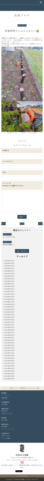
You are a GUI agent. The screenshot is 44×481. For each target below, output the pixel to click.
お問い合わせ (5, 436)
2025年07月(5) (9, 273)
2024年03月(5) (9, 312)
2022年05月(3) (9, 368)
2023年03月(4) (9, 343)
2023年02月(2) (9, 345)
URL (4, 172)
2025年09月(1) (9, 268)
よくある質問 (5, 438)
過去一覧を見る (22, 251)
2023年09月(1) (9, 327)
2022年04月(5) (9, 371)
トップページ (5, 395)
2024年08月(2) (9, 299)
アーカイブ (22, 256)
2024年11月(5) (9, 294)
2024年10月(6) (9, 297)
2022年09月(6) (9, 358)
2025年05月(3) (9, 279)
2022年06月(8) (9, 366)
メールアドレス (8, 161)
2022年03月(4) (9, 373)
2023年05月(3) (9, 338)
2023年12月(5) (9, 320)
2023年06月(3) (9, 335)
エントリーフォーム (8, 429)
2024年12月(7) (9, 291)
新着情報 (4, 398)
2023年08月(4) (9, 330)
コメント (13, 184)
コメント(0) (32, 133)
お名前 (6, 150)
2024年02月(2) (9, 314)
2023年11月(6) (9, 322)
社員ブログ (13, 388)
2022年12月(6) (9, 350)
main (22, 223)
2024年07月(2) (9, 302)
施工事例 (4, 420)
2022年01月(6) (9, 379)
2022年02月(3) (9, 376)
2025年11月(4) (9, 263)
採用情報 (4, 427)
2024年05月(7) (9, 307)
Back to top (23, 476)
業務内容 (4, 411)
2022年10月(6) (9, 356)
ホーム (5, 388)
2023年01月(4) (9, 348)
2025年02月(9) (9, 286)
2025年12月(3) (9, 261)
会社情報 (4, 404)
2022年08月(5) (9, 361)
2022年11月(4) (9, 353)
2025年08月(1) (9, 271)
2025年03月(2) (9, 284)
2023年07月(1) (9, 332)
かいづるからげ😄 (9, 237)
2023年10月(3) (9, 325)
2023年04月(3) (9, 340)
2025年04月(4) (9, 281)
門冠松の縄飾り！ (9, 245)
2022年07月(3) (9, 363)
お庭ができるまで (7, 413)
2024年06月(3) (9, 304)
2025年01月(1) (9, 289)
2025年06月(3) (9, 276)
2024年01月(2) (9, 317)
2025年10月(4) (9, 266)
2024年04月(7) (9, 309)
